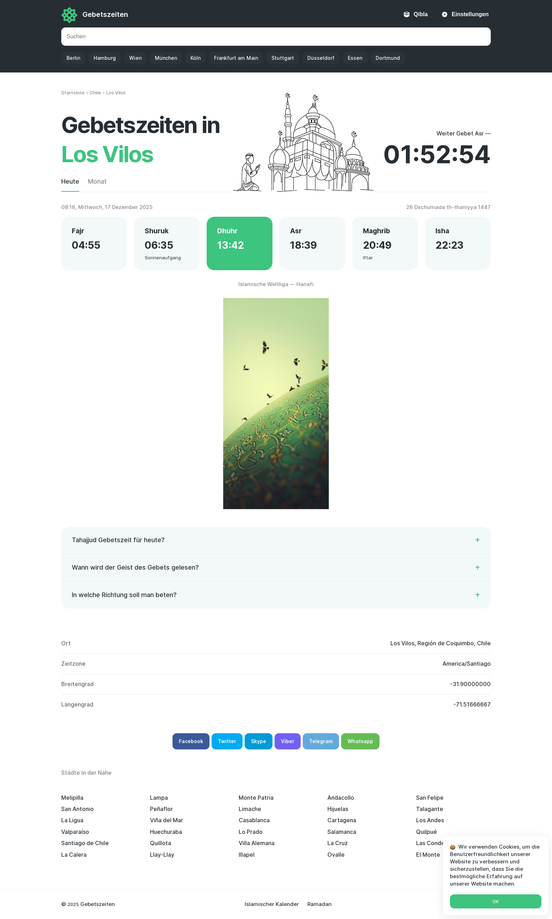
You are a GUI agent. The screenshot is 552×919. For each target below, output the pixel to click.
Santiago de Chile (85, 843)
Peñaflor (161, 808)
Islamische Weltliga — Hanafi (276, 284)
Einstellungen (470, 14)
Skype (258, 741)
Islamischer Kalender (272, 904)
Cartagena (341, 820)
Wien (135, 58)
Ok (496, 901)
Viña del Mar (166, 820)
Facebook (191, 741)
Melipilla (72, 797)
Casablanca (254, 820)
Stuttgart (282, 58)
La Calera (74, 854)
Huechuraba (166, 831)
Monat (97, 181)
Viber (287, 741)
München (166, 58)
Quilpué (426, 831)
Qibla (421, 14)
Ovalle (336, 854)
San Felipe (430, 797)
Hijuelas (337, 808)
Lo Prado (251, 831)
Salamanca (341, 831)
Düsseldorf (320, 58)
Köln (195, 58)
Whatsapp (360, 741)
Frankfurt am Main (236, 58)
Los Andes (430, 820)
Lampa (159, 797)
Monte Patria (256, 797)
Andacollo (340, 797)
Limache (250, 808)
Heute (70, 181)
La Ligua (72, 820)
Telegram (321, 741)
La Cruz (337, 843)
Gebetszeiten (105, 14)
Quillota (160, 843)
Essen (355, 58)
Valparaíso (75, 831)
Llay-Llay (162, 854)
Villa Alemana (257, 843)
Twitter (227, 741)
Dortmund (388, 58)
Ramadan (319, 904)
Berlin (73, 58)
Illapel (247, 854)
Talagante (429, 808)
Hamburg (105, 58)
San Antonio (77, 808)
